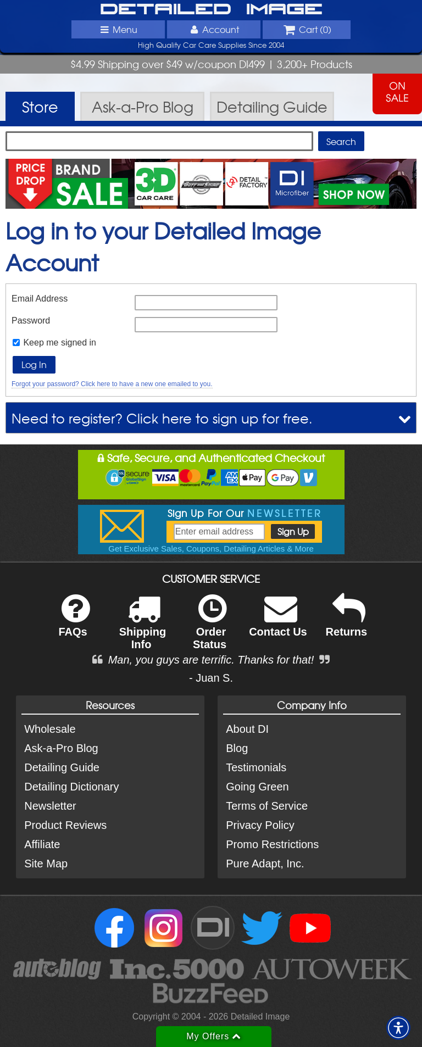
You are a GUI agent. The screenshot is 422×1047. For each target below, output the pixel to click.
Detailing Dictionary (71, 787)
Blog (237, 748)
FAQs (74, 623)
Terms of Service (267, 806)
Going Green (257, 787)
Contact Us (278, 623)
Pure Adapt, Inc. (265, 863)
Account (213, 29)
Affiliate (42, 844)
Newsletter (50, 806)
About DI (247, 729)
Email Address (40, 298)
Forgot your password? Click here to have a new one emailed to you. (112, 384)
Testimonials (256, 767)
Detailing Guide (61, 767)
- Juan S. (211, 678)
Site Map (46, 863)
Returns (347, 623)
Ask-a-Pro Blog (61, 748)
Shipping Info (142, 629)
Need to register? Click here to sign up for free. (162, 417)
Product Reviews (65, 825)
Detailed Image (211, 9)
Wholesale (49, 729)
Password (31, 320)
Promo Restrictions (272, 844)
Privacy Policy (260, 825)
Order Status (209, 629)
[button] (398, 1028)
